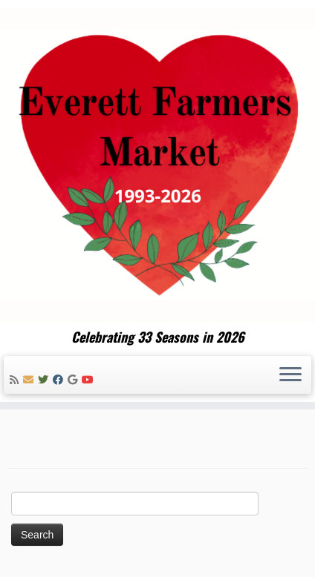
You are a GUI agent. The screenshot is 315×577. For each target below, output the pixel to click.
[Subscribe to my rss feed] (16, 380)
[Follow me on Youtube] (90, 380)
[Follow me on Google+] (75, 380)
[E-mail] (30, 380)
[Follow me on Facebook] (60, 380)
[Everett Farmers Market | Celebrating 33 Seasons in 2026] (157, 164)
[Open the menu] (290, 375)
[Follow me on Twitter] (45, 380)
